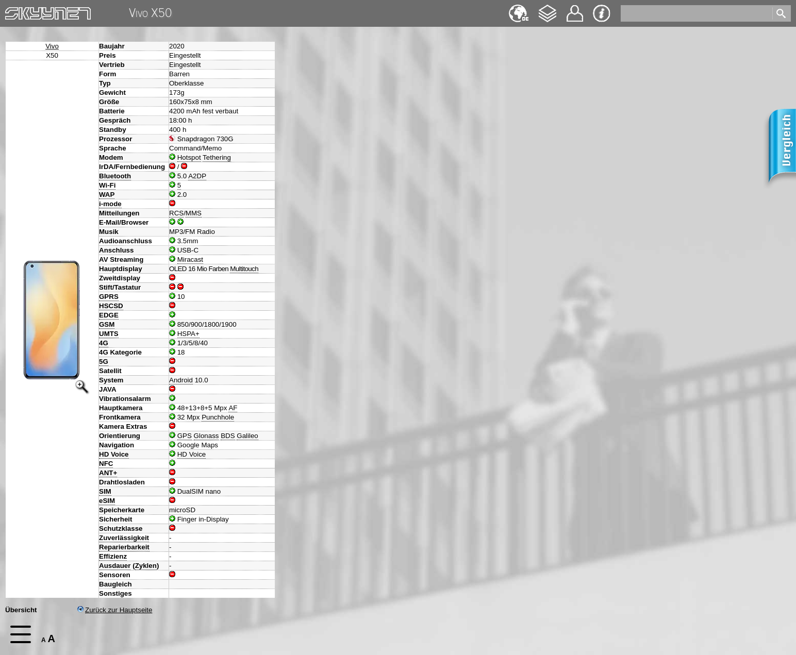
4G (103, 343)
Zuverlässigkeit (124, 538)
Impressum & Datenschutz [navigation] (601, 13)
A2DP (197, 176)
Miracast (190, 259)
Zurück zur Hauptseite (114, 610)
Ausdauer (114, 565)
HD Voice (114, 454)
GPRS (109, 296)
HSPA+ (188, 334)
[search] (695, 13)
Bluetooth (115, 176)
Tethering (217, 157)
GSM (106, 324)
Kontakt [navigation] (575, 9)
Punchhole (218, 417)
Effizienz (113, 556)
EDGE (109, 315)
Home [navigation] (14, 11)
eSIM (107, 501)
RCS (176, 213)
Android (181, 380)
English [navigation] (518, 8)
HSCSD (111, 306)
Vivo (52, 46)
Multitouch (244, 269)
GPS (184, 436)
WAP (106, 194)
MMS (194, 213)
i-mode (110, 204)
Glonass (206, 436)
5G (103, 361)
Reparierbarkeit (124, 547)
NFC (106, 463)
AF (232, 408)
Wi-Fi (107, 185)
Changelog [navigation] (547, 8)
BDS (228, 436)
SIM (105, 491)
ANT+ (108, 473)
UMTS (109, 334)
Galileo (247, 436)
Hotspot (189, 157)
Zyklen (146, 565)
